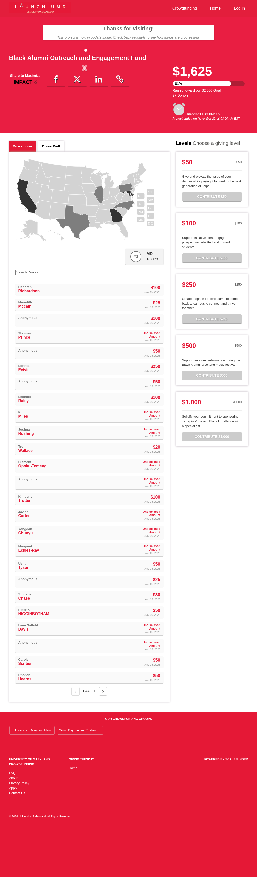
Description (22, 195)
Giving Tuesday (81, 808)
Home (215, 8)
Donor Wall (51, 195)
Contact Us (17, 841)
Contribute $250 (212, 367)
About (13, 826)
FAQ (12, 821)
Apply (13, 836)
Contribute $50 (212, 245)
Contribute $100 (212, 306)
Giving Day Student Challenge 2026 (81, 779)
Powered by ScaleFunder (226, 808)
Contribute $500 (212, 424)
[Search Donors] (37, 320)
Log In (239, 8)
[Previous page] (75, 740)
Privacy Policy (19, 831)
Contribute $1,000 (212, 485)
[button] (20, 109)
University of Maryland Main (32, 779)
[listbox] (84, 109)
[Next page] (103, 740)
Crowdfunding (184, 8)
